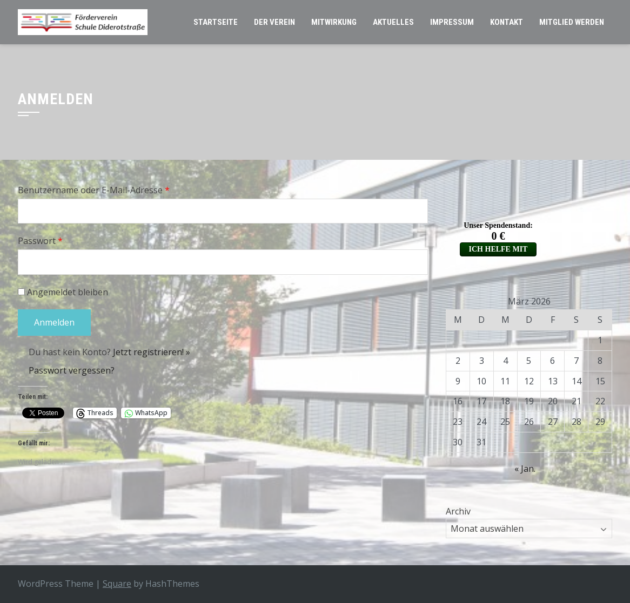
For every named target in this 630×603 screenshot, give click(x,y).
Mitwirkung (334, 22)
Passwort (40, 241)
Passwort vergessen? (72, 370)
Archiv (458, 511)
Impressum (452, 22)
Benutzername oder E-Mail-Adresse (94, 190)
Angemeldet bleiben (63, 292)
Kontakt (506, 22)
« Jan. (524, 469)
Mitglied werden (571, 22)
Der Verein (274, 22)
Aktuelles (393, 22)
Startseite (215, 22)
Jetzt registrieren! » (151, 352)
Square (117, 584)
